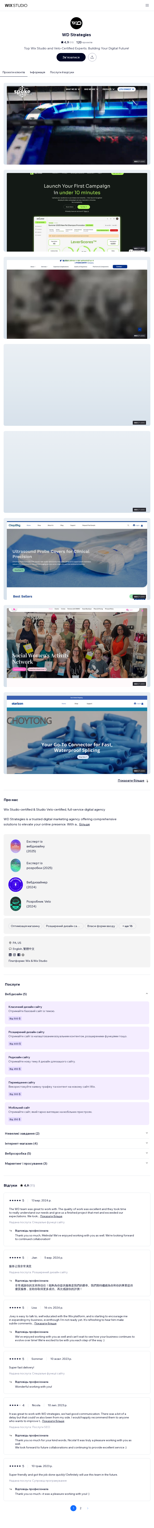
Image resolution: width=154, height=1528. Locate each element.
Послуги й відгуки (62, 72)
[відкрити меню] (147, 5)
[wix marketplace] (16, 5)
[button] (77, 124)
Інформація (37, 72)
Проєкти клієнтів (13, 72)
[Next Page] (88, 1508)
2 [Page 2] (80, 1508)
